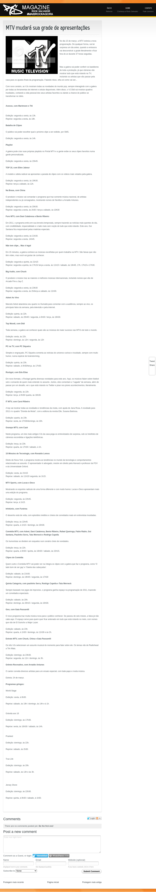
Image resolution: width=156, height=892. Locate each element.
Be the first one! (46, 826)
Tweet (152, 361)
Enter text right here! (52, 844)
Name (6, 860)
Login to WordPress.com (59, 855)
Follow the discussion (99, 818)
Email (38, 860)
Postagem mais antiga (92, 882)
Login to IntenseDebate (40, 855)
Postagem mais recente (13, 882)
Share (152, 365)
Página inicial (53, 882)
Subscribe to (20, 871)
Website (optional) (76, 860)
